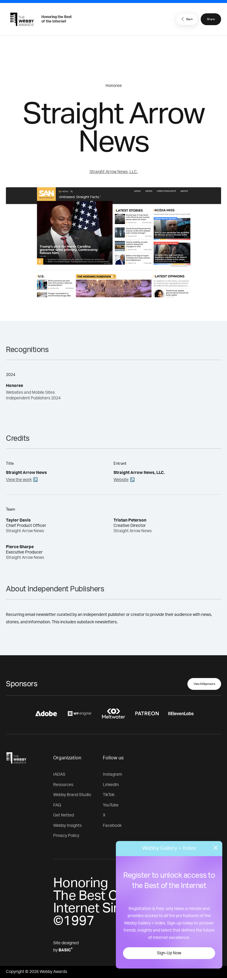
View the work (19, 480)
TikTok (108, 795)
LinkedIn (111, 785)
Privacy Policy (66, 836)
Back (186, 19)
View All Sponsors (204, 683)
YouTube (111, 805)
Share (211, 19)
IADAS (59, 774)
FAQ (57, 805)
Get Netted (63, 815)
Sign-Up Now (169, 953)
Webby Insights (67, 826)
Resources (63, 785)
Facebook (112, 826)
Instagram (112, 774)
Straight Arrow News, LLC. (114, 172)
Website (121, 480)
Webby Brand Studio (72, 795)
